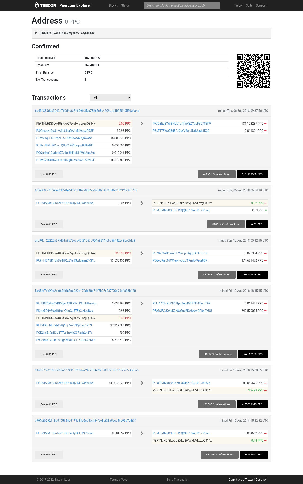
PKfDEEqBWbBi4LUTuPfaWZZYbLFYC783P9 (182, 123)
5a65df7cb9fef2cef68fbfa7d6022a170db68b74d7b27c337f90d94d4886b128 (85, 290)
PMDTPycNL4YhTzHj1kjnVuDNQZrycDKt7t (64, 325)
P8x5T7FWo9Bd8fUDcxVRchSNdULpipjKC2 (181, 130)
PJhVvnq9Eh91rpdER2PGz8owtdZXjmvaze (64, 138)
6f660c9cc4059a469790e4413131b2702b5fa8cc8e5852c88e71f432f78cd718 (86, 190)
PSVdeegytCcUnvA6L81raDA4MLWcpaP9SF (65, 130)
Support (261, 5)
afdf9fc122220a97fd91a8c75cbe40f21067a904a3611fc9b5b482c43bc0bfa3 (85, 240)
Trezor (238, 5)
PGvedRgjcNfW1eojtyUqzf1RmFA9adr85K (180, 260)
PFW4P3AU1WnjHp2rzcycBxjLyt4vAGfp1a (180, 253)
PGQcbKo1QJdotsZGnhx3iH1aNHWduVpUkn (65, 152)
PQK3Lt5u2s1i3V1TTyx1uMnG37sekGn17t (64, 332)
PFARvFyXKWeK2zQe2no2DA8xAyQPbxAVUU (182, 310)
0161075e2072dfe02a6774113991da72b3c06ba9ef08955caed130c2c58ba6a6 (86, 370)
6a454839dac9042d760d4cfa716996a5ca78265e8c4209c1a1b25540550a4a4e (87, 110)
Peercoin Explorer (75, 5)
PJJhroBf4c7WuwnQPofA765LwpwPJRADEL (65, 145)
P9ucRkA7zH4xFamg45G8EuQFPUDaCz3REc (65, 340)
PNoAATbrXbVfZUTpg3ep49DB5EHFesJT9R (181, 303)
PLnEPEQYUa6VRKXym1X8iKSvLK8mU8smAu (66, 303)
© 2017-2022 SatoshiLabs (54, 479)
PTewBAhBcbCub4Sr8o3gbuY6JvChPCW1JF (65, 160)
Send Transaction (178, 479)
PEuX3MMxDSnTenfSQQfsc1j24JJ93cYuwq (64, 203)
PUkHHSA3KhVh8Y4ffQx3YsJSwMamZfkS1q (65, 260)
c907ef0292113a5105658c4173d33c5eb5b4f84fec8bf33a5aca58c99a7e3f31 (85, 420)
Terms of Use (118, 479)
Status (125, 5)
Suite (249, 5)
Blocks (113, 5)
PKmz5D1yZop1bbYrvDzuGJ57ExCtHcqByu (64, 310)
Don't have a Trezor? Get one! (247, 479)
